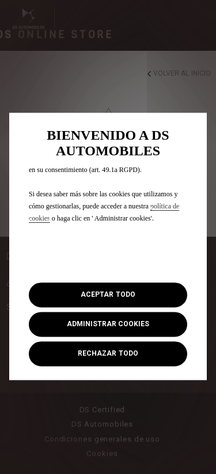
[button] (108, 324)
